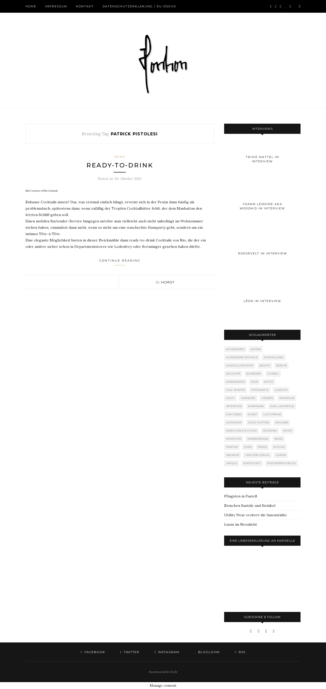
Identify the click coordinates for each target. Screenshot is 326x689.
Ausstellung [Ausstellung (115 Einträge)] (273, 357)
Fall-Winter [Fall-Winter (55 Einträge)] (235, 390)
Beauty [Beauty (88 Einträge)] (265, 365)
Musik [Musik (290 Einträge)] (287, 430)
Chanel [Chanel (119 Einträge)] (273, 373)
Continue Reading (119, 262)
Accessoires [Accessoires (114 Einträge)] (235, 349)
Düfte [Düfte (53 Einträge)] (268, 381)
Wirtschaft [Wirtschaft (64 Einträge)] (252, 463)
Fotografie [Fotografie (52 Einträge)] (260, 390)
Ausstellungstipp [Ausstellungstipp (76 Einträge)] (239, 365)
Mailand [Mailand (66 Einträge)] (281, 422)
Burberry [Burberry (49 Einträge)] (254, 373)
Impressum (56, 6)
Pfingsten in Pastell (240, 496)
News (119, 157)
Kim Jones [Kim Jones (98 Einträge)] (234, 414)
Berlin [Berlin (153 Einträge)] (281, 365)
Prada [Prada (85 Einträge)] (262, 447)
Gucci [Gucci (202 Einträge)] (230, 398)
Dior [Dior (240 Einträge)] (254, 381)
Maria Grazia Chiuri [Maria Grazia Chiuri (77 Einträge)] (241, 430)
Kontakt (85, 6)
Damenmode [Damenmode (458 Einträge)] (235, 381)
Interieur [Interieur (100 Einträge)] (286, 398)
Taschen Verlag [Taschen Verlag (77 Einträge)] (257, 455)
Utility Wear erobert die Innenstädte (255, 515)
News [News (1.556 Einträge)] (279, 438)
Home (30, 6)
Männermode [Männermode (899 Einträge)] (258, 438)
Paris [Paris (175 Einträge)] (248, 447)
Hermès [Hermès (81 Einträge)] (267, 398)
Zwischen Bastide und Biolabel (249, 505)
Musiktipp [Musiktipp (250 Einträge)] (233, 438)
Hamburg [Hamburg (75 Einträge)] (248, 398)
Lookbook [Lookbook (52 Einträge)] (234, 422)
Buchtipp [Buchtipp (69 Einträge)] (233, 373)
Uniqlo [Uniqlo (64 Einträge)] (231, 463)
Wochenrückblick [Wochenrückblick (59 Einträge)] (281, 463)
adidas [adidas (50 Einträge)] (256, 349)
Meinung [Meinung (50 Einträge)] (270, 430)
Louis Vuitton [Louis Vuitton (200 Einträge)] (258, 422)
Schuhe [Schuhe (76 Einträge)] (279, 447)
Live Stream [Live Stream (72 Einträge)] (272, 414)
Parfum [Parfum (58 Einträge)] (232, 447)
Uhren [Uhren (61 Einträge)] (281, 455)
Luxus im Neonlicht (240, 524)
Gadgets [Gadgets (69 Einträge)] (281, 390)
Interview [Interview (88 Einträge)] (234, 406)
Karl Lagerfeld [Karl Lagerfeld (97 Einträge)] (282, 406)
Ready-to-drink (119, 165)
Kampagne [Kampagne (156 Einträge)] (256, 406)
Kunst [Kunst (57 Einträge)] (252, 414)
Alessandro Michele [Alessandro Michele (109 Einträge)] (242, 357)
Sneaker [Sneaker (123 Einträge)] (232, 455)
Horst (167, 282)
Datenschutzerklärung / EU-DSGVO (139, 6)
